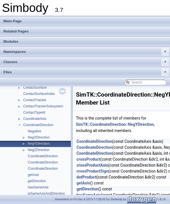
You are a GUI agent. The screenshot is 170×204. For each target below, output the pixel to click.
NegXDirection (39, 137)
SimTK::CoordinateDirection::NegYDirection (115, 124)
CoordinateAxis (34, 119)
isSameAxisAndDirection (46, 194)
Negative (34, 131)
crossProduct (88, 159)
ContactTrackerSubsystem (43, 106)
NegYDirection (39, 144)
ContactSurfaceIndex (39, 94)
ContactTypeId (34, 112)
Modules (10, 41)
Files (86, 72)
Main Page (12, 21)
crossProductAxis (92, 165)
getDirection (37, 181)
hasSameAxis (38, 187)
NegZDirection (39, 150)
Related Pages (16, 31)
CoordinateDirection (38, 125)
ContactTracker (34, 100)
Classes (86, 62)
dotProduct (86, 177)
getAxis (33, 175)
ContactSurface (35, 88)
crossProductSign (92, 171)
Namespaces (86, 52)
